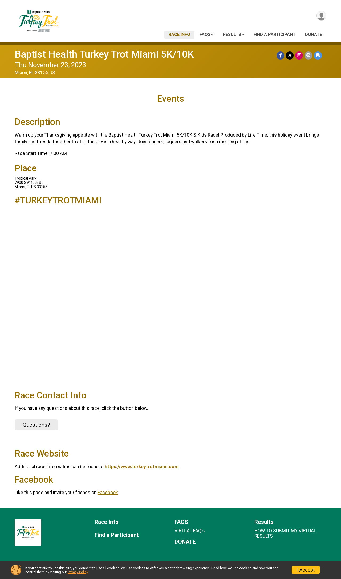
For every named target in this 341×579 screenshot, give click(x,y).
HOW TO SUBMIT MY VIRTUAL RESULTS (285, 533)
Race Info (179, 34)
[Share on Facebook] (280, 55)
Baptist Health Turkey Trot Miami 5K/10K (104, 54)
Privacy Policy (78, 572)
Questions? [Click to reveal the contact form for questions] (36, 425)
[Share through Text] (318, 55)
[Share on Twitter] (290, 55)
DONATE (313, 34)
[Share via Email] (308, 55)
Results (232, 34)
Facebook (108, 492)
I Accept (306, 570)
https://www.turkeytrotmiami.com (141, 466)
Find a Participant (275, 34)
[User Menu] (321, 16)
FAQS (205, 34)
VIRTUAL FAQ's (189, 530)
